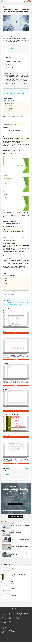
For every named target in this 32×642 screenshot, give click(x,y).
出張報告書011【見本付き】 (7, 337)
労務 (10, 621)
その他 (2, 636)
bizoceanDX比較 (3, 612)
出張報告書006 (5, 441)
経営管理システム (15, 498)
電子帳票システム (6, 488)
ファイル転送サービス (14, 488)
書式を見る (16, 333)
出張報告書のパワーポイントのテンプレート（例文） (13, 61)
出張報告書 (4, 33)
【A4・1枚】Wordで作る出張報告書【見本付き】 (11, 414)
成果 (6, 58)
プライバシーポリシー (19, 614)
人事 (10, 622)
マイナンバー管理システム (23, 488)
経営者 (10, 613)
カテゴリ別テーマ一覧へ (16, 503)
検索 (27, 510)
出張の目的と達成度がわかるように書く (12, 65)
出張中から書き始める (9, 64)
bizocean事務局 (11, 48)
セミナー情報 (10, 627)
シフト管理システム (6, 495)
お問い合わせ (26, 613)
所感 (6, 60)
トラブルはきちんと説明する (10, 67)
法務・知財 (3, 628)
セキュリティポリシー (19, 613)
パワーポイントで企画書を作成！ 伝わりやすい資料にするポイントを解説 (16, 91)
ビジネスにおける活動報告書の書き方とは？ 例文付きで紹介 (14, 93)
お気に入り (27, 468)
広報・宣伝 (10, 617)
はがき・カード (4, 618)
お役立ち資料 (10, 612)
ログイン (27, 1)
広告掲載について (18, 618)
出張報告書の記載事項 (8, 57)
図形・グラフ (3, 617)
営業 (10, 614)
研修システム (22, 498)
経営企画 (3, 632)
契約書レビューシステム (7, 498)
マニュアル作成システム (15, 495)
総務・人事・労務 (4, 627)
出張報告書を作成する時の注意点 (10, 63)
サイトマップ (26, 614)
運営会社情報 (18, 612)
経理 (10, 623)
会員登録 (29, 1)
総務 (10, 618)
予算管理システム (17, 493)
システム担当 (11, 625)
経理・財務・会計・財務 (5, 626)
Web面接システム (25, 493)
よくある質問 (26, 612)
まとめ (6, 68)
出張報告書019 (5, 363)
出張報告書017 (5, 389)
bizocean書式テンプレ (4, 614)
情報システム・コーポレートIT (5, 634)
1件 (9, 331)
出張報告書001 (5, 310)
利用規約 (17, 617)
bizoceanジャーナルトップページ (16, 516)
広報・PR (3, 631)
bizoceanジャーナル (3, 622)
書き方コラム (3, 623)
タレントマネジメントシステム (8, 493)
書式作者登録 (10, 630)
